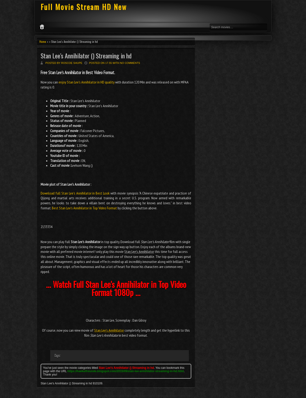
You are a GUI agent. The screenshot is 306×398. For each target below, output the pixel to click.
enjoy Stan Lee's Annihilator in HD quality (87, 82)
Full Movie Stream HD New (84, 6)
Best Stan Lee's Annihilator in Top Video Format (84, 208)
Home (42, 41)
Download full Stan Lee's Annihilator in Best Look (75, 193)
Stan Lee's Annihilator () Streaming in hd (86, 55)
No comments (130, 63)
